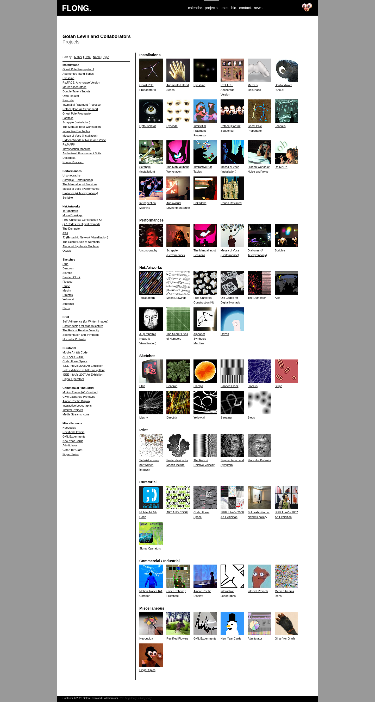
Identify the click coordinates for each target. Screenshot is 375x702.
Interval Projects (73, 410)
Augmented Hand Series (78, 73)
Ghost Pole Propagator (77, 113)
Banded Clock (71, 277)
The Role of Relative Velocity (81, 330)
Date (88, 57)
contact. (245, 8)
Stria (65, 263)
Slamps (67, 272)
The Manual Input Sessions (80, 184)
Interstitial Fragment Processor (82, 104)
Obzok (67, 250)
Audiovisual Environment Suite (82, 153)
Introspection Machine (77, 148)
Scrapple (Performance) (78, 179)
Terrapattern (70, 210)
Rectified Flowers (73, 432)
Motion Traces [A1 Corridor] (80, 392)
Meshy (67, 290)
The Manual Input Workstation (82, 126)
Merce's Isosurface (74, 86)
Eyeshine (68, 78)
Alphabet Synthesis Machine (81, 246)
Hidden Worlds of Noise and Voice (84, 140)
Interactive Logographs (77, 405)
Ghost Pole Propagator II (78, 69)
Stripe (66, 286)
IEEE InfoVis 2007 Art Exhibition (83, 374)
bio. (234, 8)
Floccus (67, 281)
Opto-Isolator (71, 95)
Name (97, 57)
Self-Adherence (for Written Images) (85, 321)
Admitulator (70, 445)
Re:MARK (69, 144)
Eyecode (68, 100)
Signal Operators (73, 379)
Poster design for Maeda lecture (83, 325)
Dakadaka (69, 157)
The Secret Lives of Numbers (81, 241)
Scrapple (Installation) (76, 122)
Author (78, 57)
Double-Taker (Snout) (76, 91)
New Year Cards (73, 440)
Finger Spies (71, 454)
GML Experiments (74, 436)
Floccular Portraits (74, 339)
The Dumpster (72, 228)
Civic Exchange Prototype (79, 396)
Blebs (66, 308)
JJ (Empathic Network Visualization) (85, 237)
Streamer (68, 303)
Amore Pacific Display (76, 401)
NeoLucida (69, 427)
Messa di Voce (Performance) (81, 188)
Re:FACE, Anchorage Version (81, 82)
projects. (211, 8)
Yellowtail (68, 299)
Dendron (68, 268)
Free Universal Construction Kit (82, 219)
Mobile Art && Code (75, 352)
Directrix (68, 294)
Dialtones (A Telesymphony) (80, 193)
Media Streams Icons (76, 414)
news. (259, 8)
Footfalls (68, 117)
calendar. (195, 8)
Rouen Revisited (73, 162)
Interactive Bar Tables (76, 131)
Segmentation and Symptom (81, 334)
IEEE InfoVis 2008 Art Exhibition (83, 365)
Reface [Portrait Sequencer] (80, 109)
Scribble (68, 197)
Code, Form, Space (75, 361)
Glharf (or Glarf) (73, 449)
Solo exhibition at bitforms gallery (83, 370)
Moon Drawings (72, 215)
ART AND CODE (73, 356)
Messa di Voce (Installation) (80, 135)
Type (106, 57)
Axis (65, 233)
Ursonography (71, 175)
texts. (225, 8)
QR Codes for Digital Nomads (81, 224)
